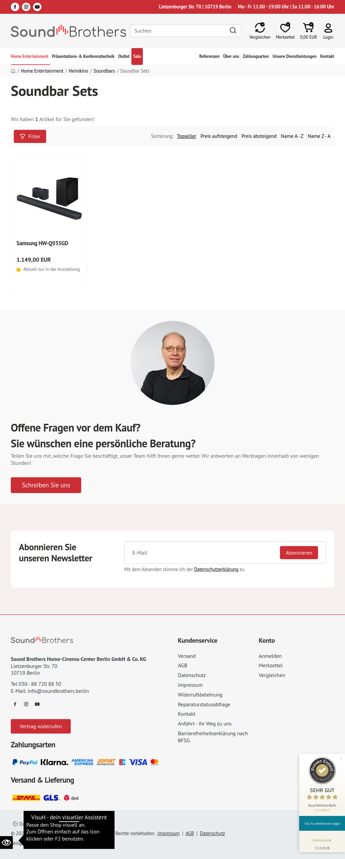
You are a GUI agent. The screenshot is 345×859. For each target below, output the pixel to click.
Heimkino (78, 71)
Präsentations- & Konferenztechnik (83, 56)
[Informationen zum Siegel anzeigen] (322, 842)
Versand (187, 655)
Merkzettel (271, 665)
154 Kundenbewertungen (322, 823)
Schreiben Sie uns (46, 485)
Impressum (190, 684)
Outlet (124, 56)
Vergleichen (272, 675)
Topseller (186, 136)
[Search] (185, 31)
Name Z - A (319, 136)
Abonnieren (299, 552)
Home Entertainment (29, 56)
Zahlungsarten (256, 56)
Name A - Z (292, 136)
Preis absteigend (259, 136)
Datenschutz (192, 675)
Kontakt (327, 56)
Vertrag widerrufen (41, 726)
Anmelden (270, 655)
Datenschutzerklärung (216, 569)
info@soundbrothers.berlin (58, 690)
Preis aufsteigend (218, 136)
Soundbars (104, 71)
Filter (30, 136)
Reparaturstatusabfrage (204, 704)
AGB (182, 665)
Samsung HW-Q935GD (42, 243)
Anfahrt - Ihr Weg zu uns (204, 723)
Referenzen (209, 56)
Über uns (231, 56)
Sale (137, 56)
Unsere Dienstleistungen (294, 56)
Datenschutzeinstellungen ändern (51, 824)
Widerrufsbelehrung (200, 694)
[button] (328, 31)
